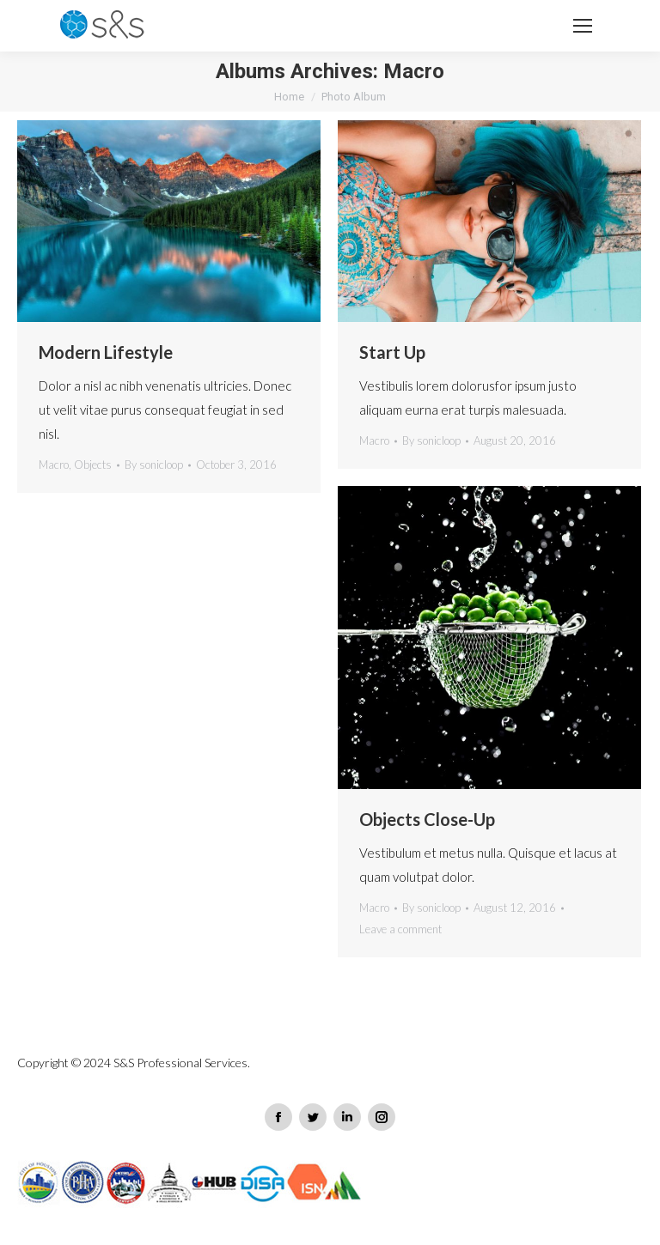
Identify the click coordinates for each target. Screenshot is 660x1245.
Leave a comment (400, 929)
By (154, 464)
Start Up (392, 352)
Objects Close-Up (427, 819)
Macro (54, 464)
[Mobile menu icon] (582, 26)
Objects (93, 464)
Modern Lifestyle (106, 352)
